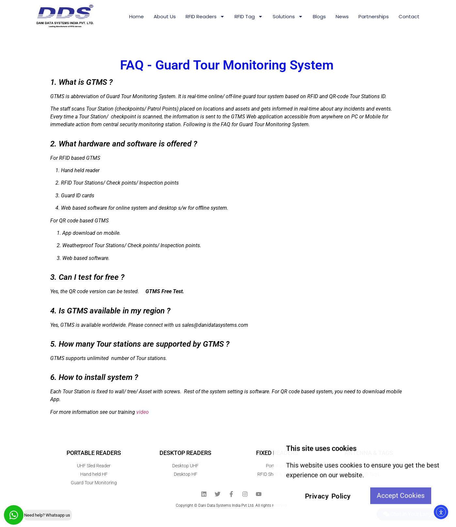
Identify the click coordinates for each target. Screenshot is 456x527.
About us (165, 16)
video (142, 412)
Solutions (288, 16)
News (342, 16)
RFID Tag (249, 16)
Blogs (319, 16)
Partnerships (373, 16)
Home (136, 16)
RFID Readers (205, 16)
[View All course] (449, 432)
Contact (409, 16)
